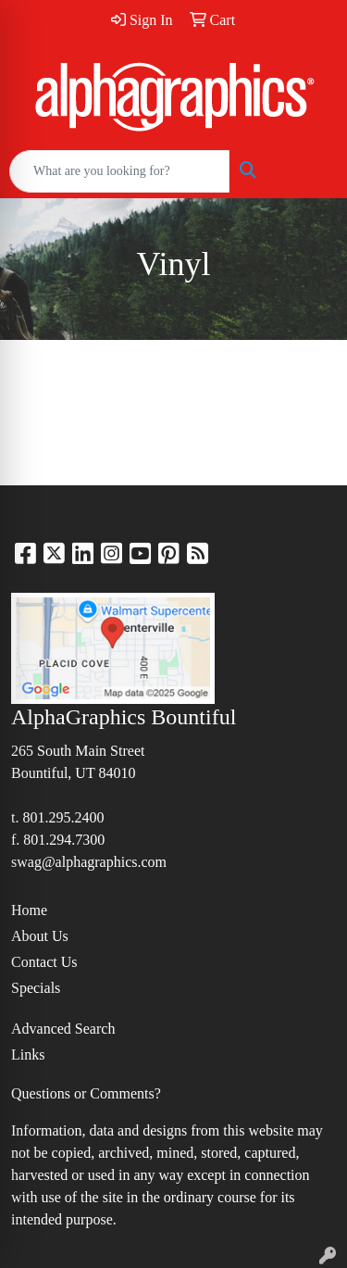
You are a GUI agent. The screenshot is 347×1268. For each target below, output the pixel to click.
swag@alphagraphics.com (89, 862)
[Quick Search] (119, 171)
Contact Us (44, 962)
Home (29, 910)
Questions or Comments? (86, 1093)
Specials (35, 988)
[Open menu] (309, 171)
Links (27, 1054)
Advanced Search (63, 1028)
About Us (39, 936)
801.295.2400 (63, 817)
